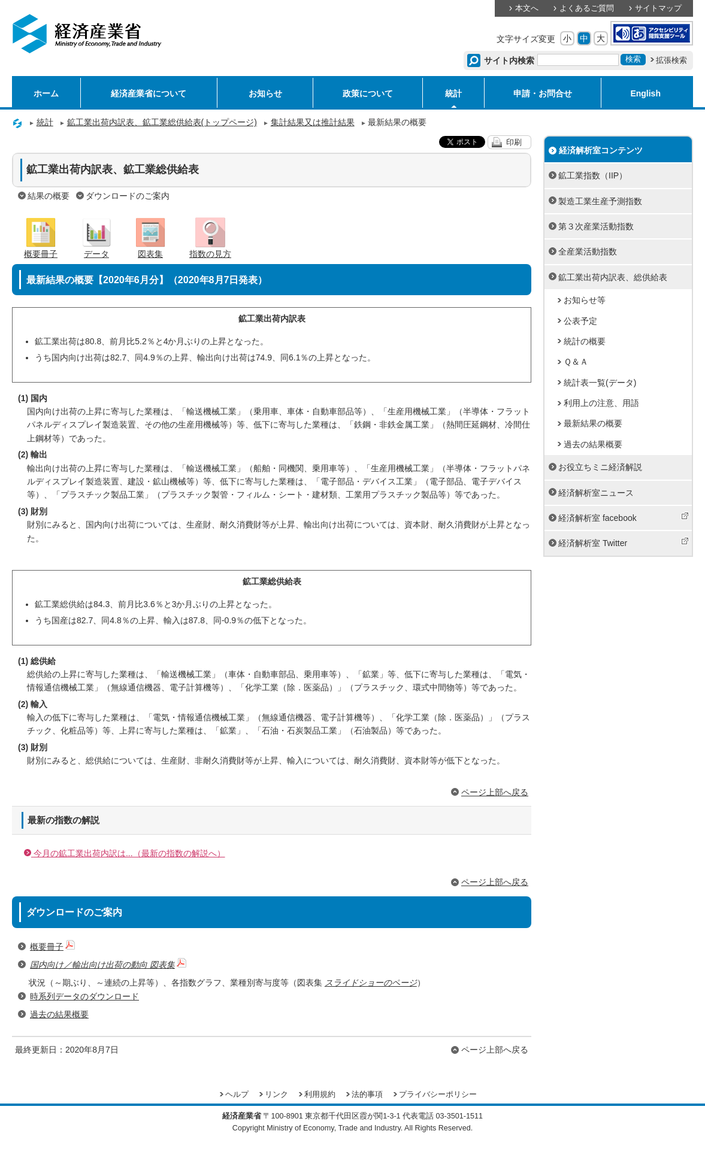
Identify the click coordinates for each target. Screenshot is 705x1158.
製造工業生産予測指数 (600, 201)
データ (96, 249)
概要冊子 (41, 249)
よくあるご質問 (586, 8)
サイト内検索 (509, 60)
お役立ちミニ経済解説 (600, 467)
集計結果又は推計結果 (313, 122)
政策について (368, 93)
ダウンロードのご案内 (128, 196)
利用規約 (319, 1094)
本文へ (526, 8)
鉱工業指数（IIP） (592, 175)
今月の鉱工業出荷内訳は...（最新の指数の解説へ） (124, 853)
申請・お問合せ (542, 93)
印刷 (514, 142)
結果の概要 (48, 196)
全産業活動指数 (587, 251)
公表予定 (580, 321)
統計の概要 (585, 341)
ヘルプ (237, 1094)
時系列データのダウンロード (84, 996)
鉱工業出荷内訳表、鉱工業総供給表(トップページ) (162, 122)
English (645, 93)
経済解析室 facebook (623, 517)
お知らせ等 (585, 300)
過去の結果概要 (59, 1014)
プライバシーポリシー (438, 1094)
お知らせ (265, 93)
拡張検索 (671, 60)
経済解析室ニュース (596, 493)
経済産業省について (148, 93)
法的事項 (367, 1094)
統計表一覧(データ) (600, 382)
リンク (276, 1094)
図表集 (150, 249)
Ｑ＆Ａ (576, 361)
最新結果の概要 (593, 423)
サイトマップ (658, 8)
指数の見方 (210, 249)
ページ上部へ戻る (494, 792)
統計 (453, 93)
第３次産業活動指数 (596, 226)
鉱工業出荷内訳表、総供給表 (612, 277)
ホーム (46, 93)
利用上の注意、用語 (601, 403)
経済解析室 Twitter (623, 542)
